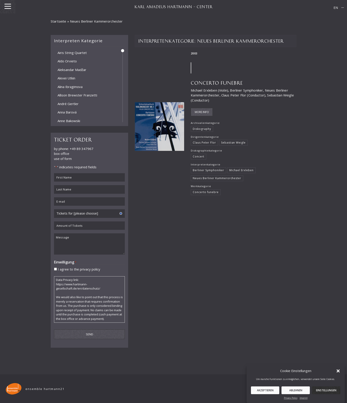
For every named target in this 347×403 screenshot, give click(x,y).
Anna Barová (67, 112)
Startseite (58, 21)
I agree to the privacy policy (79, 269)
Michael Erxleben (241, 170)
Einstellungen (326, 393)
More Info (202, 112)
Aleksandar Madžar (72, 69)
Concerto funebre (217, 82)
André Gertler (68, 103)
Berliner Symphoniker (208, 170)
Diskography (202, 129)
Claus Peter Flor (204, 142)
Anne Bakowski (69, 120)
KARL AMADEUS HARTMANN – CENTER (173, 6)
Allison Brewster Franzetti (77, 95)
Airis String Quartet (72, 52)
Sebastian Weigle (233, 142)
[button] (338, 374)
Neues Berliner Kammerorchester (217, 178)
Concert (198, 156)
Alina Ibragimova (70, 86)
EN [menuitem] (336, 7)
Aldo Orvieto (67, 61)
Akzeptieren (265, 393)
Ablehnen (295, 393)
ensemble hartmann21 (45, 389)
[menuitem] (335, 8)
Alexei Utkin (66, 78)
